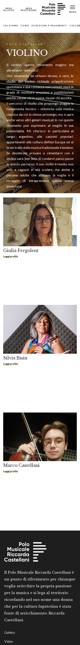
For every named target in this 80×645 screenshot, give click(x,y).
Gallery (9, 632)
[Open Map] (8, 9)
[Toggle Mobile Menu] (73, 9)
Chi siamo (10, 25)
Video (8, 641)
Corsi (24, 25)
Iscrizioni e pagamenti (49, 25)
